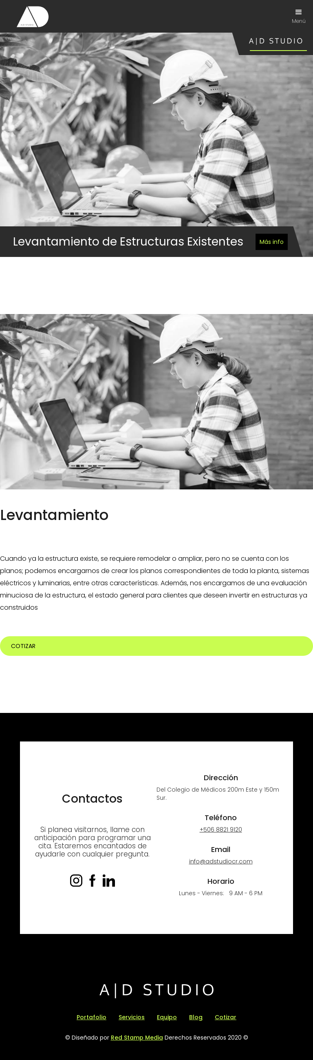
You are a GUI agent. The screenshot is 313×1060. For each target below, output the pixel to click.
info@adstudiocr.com (221, 861)
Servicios (132, 1017)
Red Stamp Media (137, 1037)
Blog (196, 1017)
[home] (32, 16)
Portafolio (91, 1017)
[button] (298, 16)
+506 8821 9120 (221, 829)
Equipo (167, 1017)
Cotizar (23, 646)
